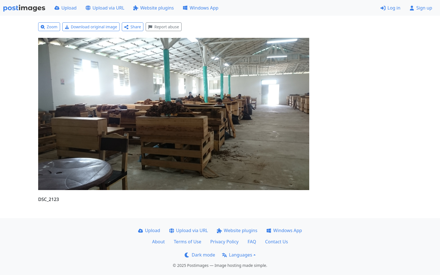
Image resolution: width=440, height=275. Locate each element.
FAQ (251, 242)
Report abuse (163, 26)
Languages (237, 255)
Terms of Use (187, 242)
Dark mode (200, 255)
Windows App (200, 8)
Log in (390, 8)
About (158, 242)
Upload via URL (105, 8)
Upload (65, 8)
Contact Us (276, 242)
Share (132, 26)
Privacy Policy (224, 242)
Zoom (49, 26)
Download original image (91, 26)
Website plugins (153, 8)
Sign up (420, 8)
